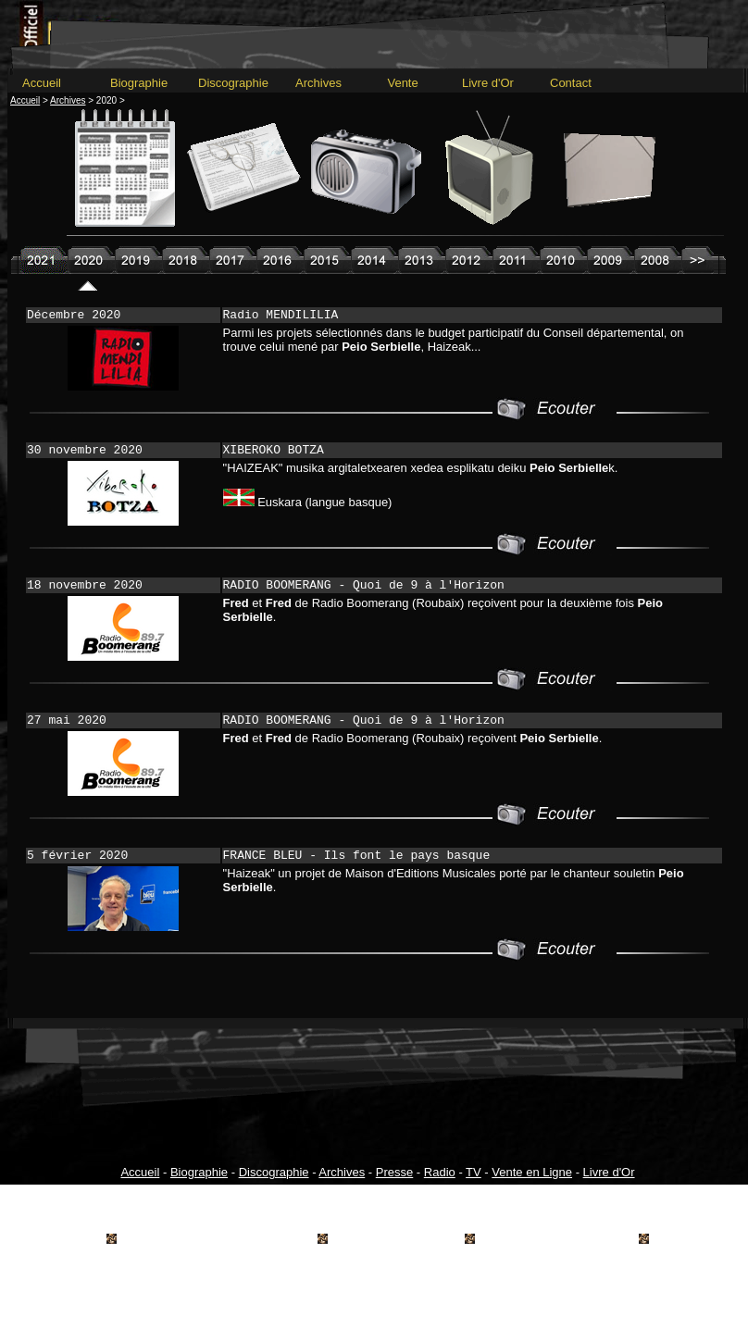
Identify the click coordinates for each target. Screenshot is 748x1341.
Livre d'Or (488, 83)
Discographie (233, 83)
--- (377, 555)
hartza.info (594, 1240)
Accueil (41, 83)
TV (473, 1172)
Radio (439, 1172)
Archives (314, 83)
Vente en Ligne (532, 1172)
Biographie (139, 83)
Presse (394, 1172)
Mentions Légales (465, 1221)
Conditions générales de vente (324, 1221)
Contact (571, 83)
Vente (396, 83)
